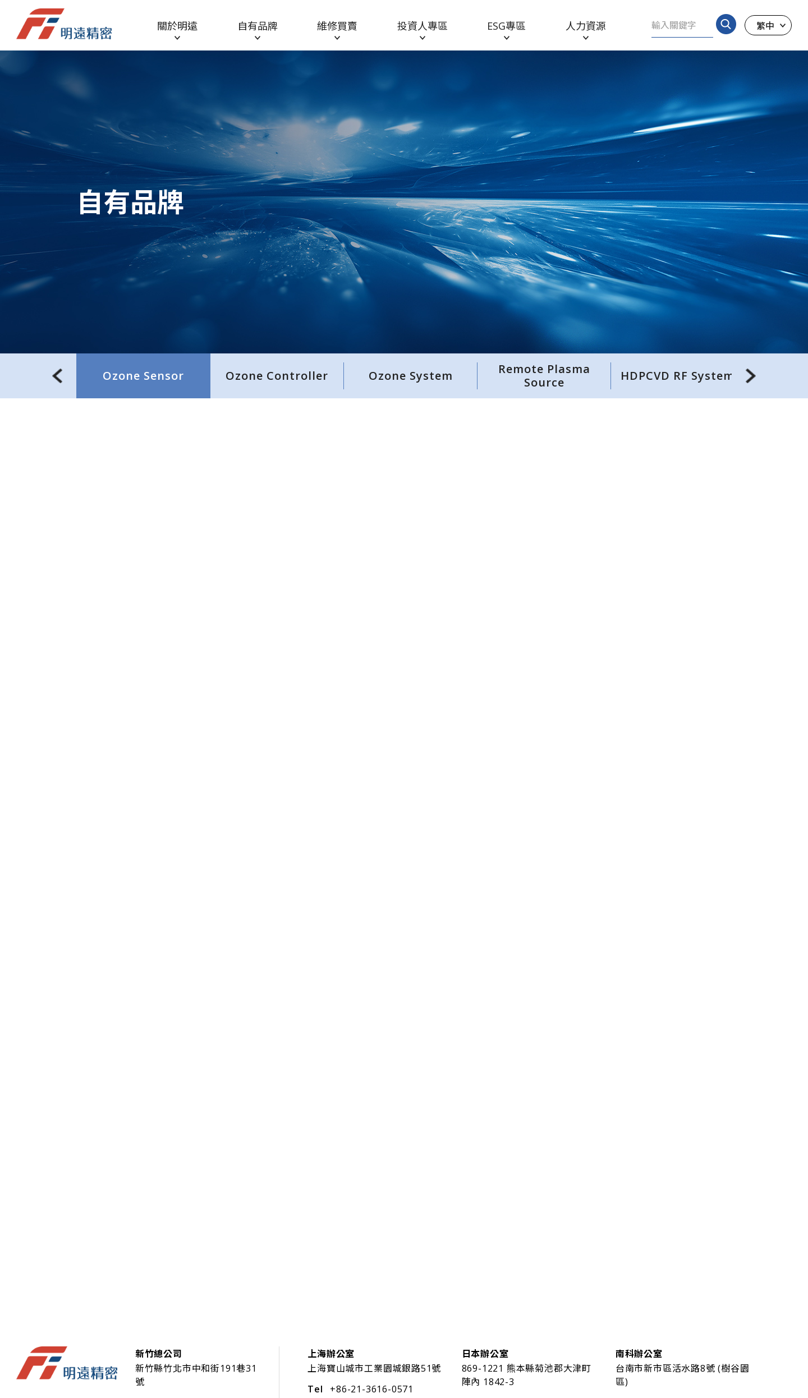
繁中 (765, 25)
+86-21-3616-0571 (372, 1389)
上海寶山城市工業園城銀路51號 (374, 1368)
